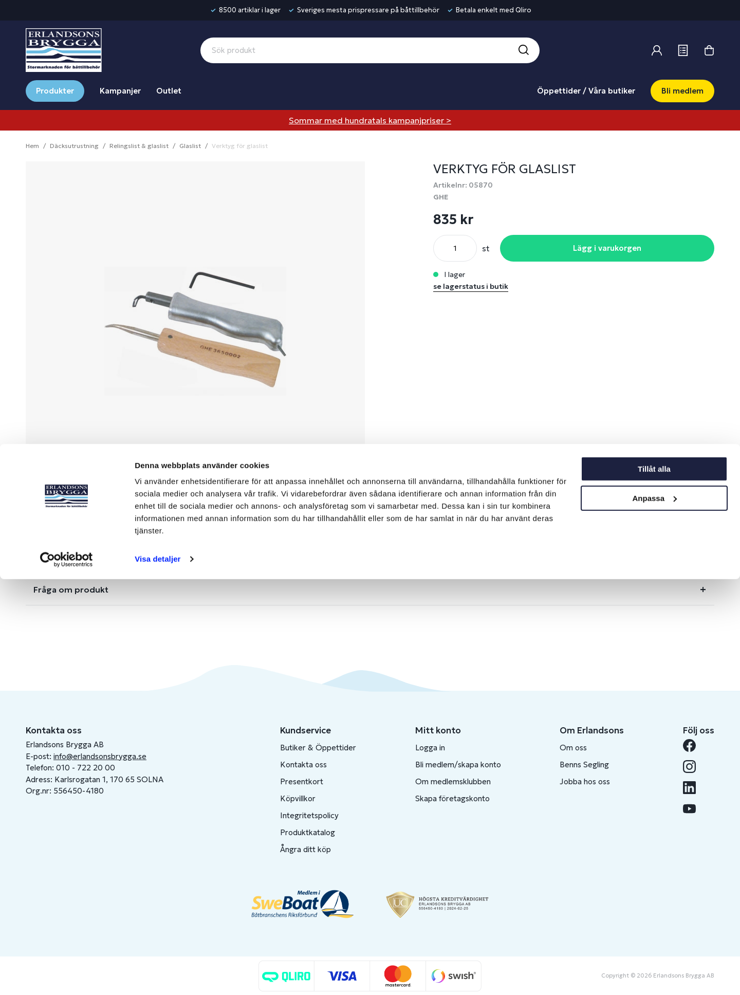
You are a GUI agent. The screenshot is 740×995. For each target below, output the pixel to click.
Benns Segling (584, 764)
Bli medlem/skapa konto (458, 764)
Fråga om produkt (70, 589)
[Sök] (523, 50)
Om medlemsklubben (453, 781)
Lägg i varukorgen (607, 248)
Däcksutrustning (74, 146)
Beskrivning (57, 527)
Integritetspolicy (309, 815)
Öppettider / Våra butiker (586, 91)
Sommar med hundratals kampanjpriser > (370, 120)
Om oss (573, 747)
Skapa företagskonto (452, 798)
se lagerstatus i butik (470, 286)
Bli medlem (682, 91)
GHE (440, 196)
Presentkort (301, 781)
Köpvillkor (298, 798)
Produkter (55, 91)
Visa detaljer (157, 974)
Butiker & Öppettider (318, 747)
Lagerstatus (58, 558)
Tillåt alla (654, 884)
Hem (32, 146)
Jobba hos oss (585, 781)
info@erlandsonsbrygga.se (99, 756)
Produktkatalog (307, 832)
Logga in (430, 747)
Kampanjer (120, 91)
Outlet (168, 91)
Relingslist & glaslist (139, 146)
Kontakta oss (303, 764)
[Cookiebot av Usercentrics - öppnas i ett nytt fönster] (67, 975)
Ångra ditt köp (305, 849)
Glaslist (190, 146)
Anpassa (654, 913)
